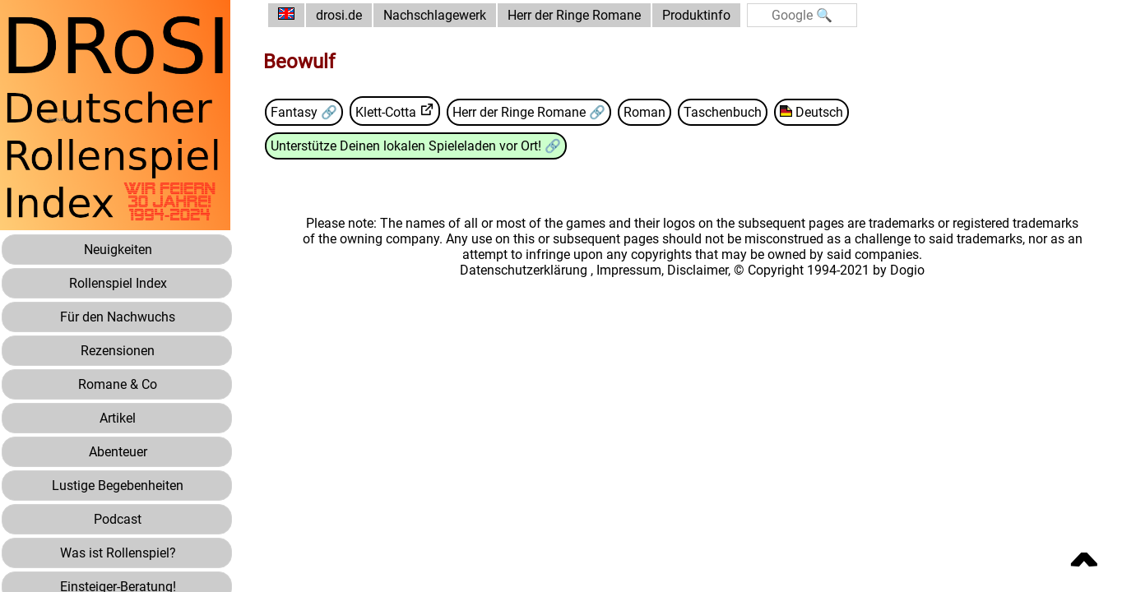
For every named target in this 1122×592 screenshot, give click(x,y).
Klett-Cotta (385, 112)
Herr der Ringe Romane (574, 15)
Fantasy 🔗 (304, 112)
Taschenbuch (723, 112)
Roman (644, 112)
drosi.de (339, 15)
